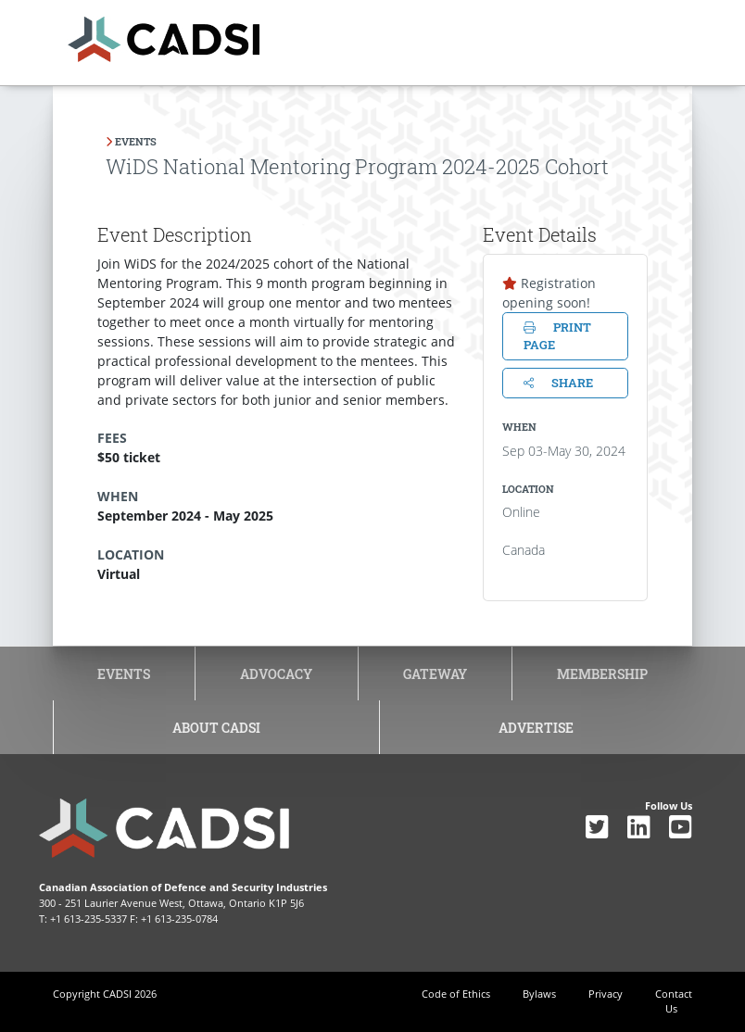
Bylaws (539, 994)
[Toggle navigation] (625, 33)
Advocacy (276, 674)
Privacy (605, 994)
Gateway (435, 674)
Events (123, 674)
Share (558, 382)
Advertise (536, 727)
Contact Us (673, 1001)
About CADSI (216, 727)
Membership (602, 674)
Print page (557, 336)
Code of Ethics (456, 994)
